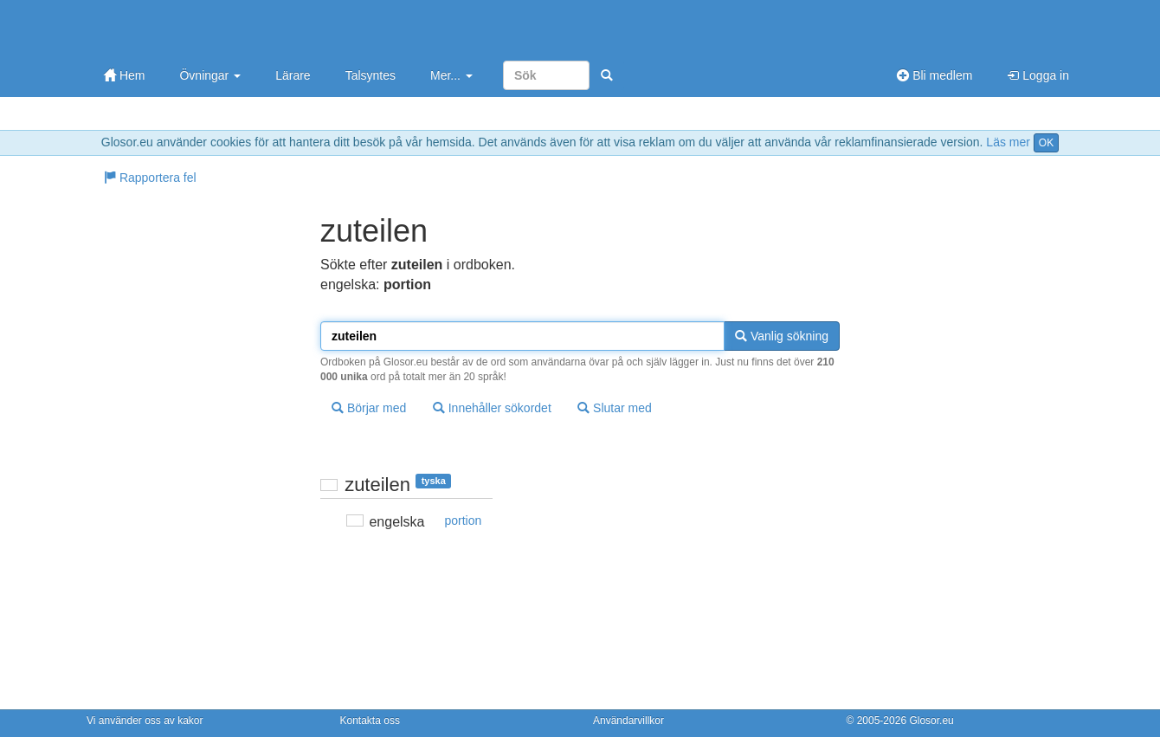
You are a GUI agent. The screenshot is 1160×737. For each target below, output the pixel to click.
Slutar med (614, 408)
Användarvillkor (628, 720)
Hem (124, 75)
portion (463, 520)
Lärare (292, 75)
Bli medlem (934, 75)
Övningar (210, 75)
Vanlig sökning (781, 336)
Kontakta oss (370, 720)
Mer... (451, 75)
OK (1046, 143)
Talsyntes (370, 75)
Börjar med (369, 408)
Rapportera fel (150, 177)
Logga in (1038, 75)
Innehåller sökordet (492, 408)
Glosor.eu (931, 720)
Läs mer (1008, 142)
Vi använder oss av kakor (145, 720)
